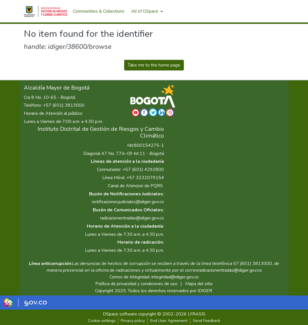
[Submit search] (254, 11)
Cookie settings (101, 320)
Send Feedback (206, 320)
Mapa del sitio (199, 284)
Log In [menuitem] (274, 11)
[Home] (46, 11)
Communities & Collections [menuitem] (98, 11)
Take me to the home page (154, 65)
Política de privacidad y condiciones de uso (136, 284)
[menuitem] (146, 11)
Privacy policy (133, 320)
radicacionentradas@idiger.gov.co (132, 218)
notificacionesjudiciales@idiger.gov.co (128, 202)
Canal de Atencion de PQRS (135, 186)
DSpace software (120, 314)
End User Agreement (168, 320)
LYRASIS (196, 314)
